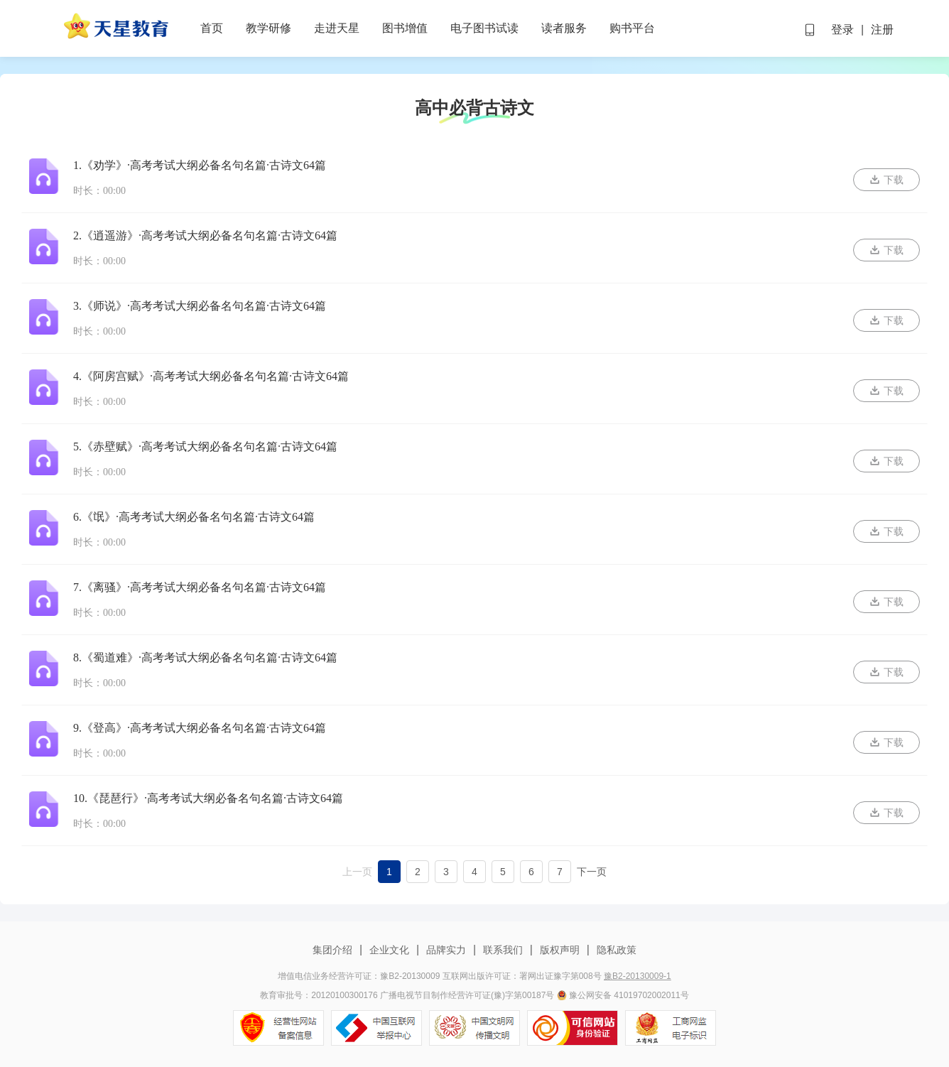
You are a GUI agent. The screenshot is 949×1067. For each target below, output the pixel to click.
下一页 (592, 871)
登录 (842, 29)
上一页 (357, 871)
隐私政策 (615, 949)
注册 (882, 29)
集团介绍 (334, 949)
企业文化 (389, 949)
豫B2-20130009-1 (637, 976)
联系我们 (503, 949)
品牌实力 (446, 949)
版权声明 (559, 949)
